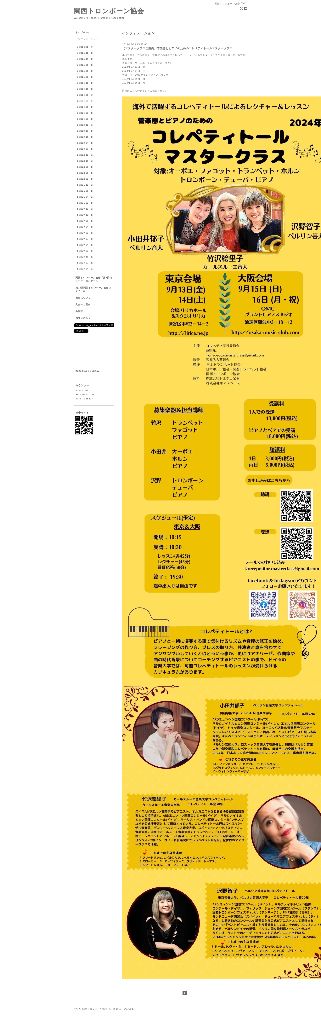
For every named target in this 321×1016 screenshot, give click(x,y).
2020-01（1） (87, 233)
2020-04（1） (87, 227)
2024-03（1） (87, 113)
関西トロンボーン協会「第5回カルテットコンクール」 (94, 279)
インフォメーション (87, 39)
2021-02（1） (87, 203)
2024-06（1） (87, 101)
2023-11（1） (87, 131)
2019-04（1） (87, 245)
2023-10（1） (87, 137)
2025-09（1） (87, 65)
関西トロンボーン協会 (109, 11)
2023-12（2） (87, 125)
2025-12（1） (87, 53)
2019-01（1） (87, 251)
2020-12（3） (87, 209)
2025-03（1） (87, 77)
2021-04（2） (87, 197)
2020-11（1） (87, 215)
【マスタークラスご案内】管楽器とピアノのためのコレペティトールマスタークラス (177, 48)
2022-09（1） (87, 167)
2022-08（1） (87, 173)
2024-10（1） (87, 89)
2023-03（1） (87, 149)
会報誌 (79, 311)
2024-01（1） (87, 119)
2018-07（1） (87, 263)
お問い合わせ (83, 318)
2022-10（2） (87, 161)
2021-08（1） (87, 191)
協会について (83, 297)
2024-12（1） (87, 83)
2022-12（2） (87, 155)
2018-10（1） (87, 257)
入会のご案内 (83, 304)
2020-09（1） (87, 221)
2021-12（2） (87, 185)
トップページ (83, 32)
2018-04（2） (87, 269)
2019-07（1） (87, 239)
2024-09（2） (87, 95)
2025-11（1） (87, 59)
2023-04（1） (87, 143)
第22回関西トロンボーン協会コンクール (93, 289)
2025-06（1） (87, 71)
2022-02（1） (87, 179)
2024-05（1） (87, 107)
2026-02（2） (87, 47)
